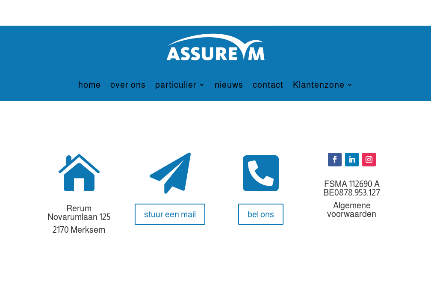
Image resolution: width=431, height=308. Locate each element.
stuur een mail (170, 214)
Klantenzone (319, 84)
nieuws (229, 84)
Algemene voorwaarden (351, 210)
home (89, 84)
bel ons (261, 214)
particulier (176, 84)
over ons (128, 84)
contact (268, 84)
